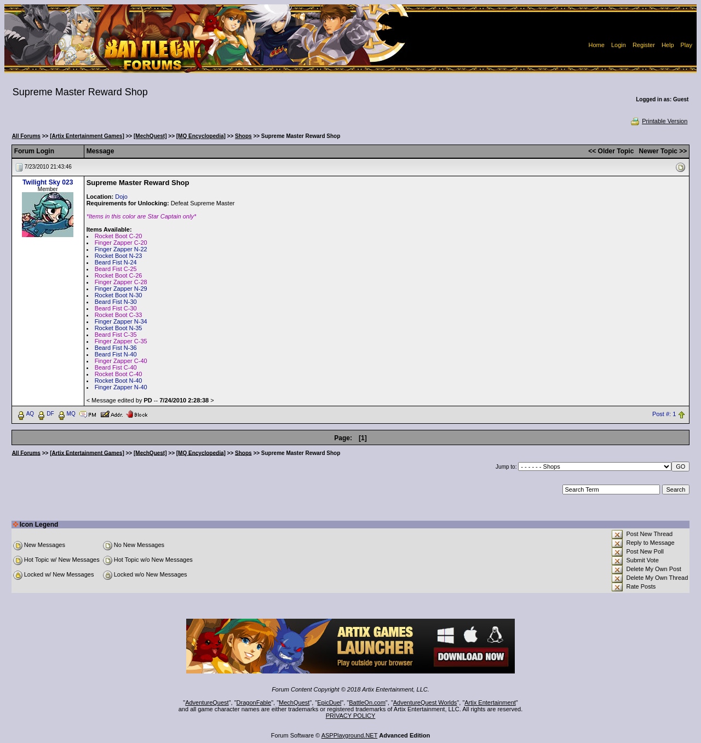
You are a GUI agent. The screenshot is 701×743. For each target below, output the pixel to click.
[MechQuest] (150, 136)
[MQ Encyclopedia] (201, 136)
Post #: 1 (664, 414)
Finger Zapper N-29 (121, 288)
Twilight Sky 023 (47, 182)
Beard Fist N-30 (116, 301)
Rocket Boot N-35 (118, 328)
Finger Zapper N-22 (121, 249)
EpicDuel (329, 702)
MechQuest (294, 702)
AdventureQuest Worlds (425, 702)
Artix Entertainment (490, 702)
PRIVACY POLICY (351, 715)
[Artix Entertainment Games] (87, 136)
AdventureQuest (207, 702)
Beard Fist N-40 (116, 354)
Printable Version (658, 121)
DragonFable (254, 702)
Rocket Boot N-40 (118, 380)
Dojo (121, 196)
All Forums (26, 136)
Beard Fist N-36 (116, 347)
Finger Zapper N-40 (121, 387)
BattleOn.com (367, 702)
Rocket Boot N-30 (118, 295)
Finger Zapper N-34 (121, 321)
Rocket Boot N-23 (118, 255)
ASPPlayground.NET (349, 735)
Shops (243, 136)
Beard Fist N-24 (116, 262)
